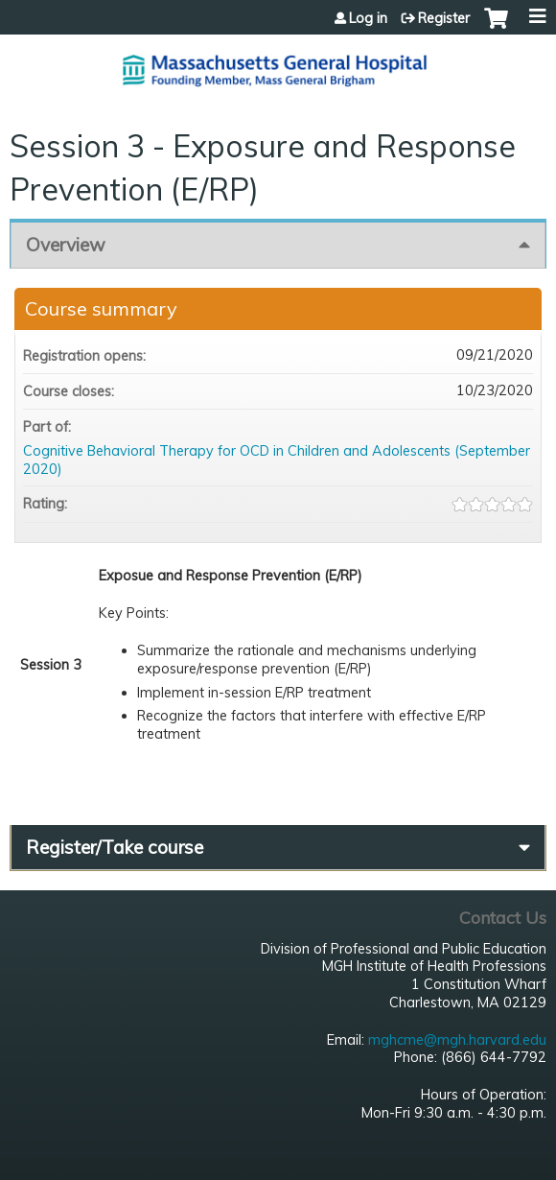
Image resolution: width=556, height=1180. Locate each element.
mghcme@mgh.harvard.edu (457, 1040)
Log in (368, 18)
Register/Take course (114, 847)
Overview (65, 244)
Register (444, 18)
